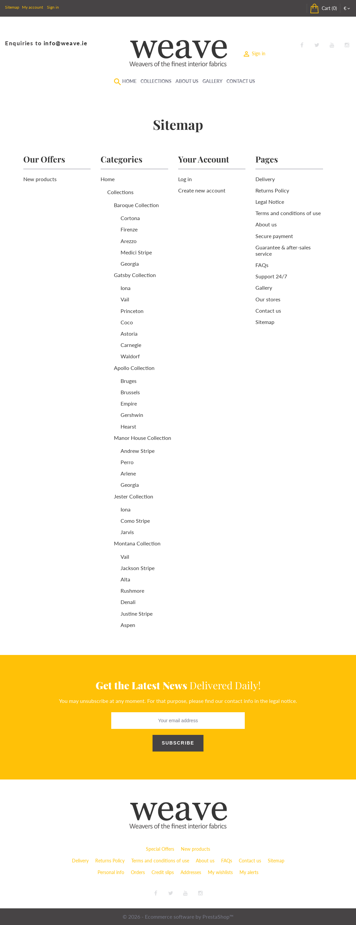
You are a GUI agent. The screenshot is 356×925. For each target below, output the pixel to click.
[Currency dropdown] (347, 8)
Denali (128, 602)
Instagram (347, 45)
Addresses (190, 872)
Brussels (130, 392)
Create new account (201, 190)
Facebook (301, 45)
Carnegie (131, 345)
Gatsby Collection (135, 275)
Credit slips (163, 872)
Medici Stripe (136, 252)
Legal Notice (269, 201)
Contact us (268, 310)
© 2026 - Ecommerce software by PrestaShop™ (178, 916)
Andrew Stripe (138, 451)
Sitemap (12, 7)
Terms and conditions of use (288, 213)
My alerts (248, 872)
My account (32, 7)
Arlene (128, 473)
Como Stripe (135, 520)
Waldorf (130, 356)
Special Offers (160, 849)
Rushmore (132, 590)
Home (129, 81)
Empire (129, 403)
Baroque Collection (136, 205)
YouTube (332, 45)
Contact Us (240, 81)
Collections (156, 81)
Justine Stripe (137, 613)
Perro (127, 462)
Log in (185, 179)
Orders (138, 872)
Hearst (128, 426)
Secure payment (274, 236)
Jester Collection (133, 496)
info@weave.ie (66, 43)
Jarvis (127, 532)
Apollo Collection (134, 368)
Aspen (128, 625)
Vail (125, 299)
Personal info (111, 872)
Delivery (265, 179)
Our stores (267, 299)
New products (40, 179)
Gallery (212, 81)
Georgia (130, 263)
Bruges (129, 381)
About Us (187, 81)
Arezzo (129, 241)
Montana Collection (137, 543)
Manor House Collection (142, 438)
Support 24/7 (271, 276)
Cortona (130, 218)
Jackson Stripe (138, 568)
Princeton (132, 311)
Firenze (129, 229)
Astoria (129, 333)
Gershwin (132, 415)
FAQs (261, 265)
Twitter (316, 45)
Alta (125, 579)
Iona (126, 288)
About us (266, 224)
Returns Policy (272, 190)
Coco (127, 322)
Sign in (53, 7)
